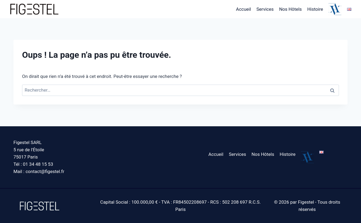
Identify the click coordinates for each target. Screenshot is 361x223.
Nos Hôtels (290, 9)
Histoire (315, 9)
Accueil (243, 9)
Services (265, 9)
